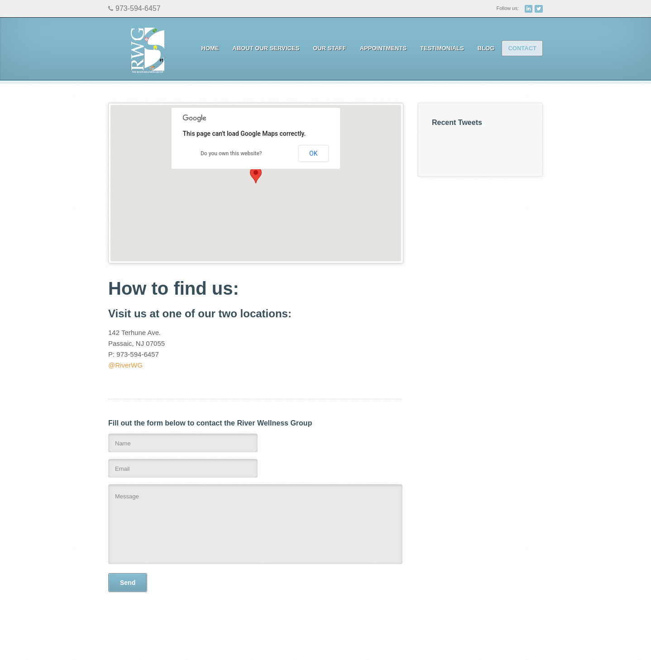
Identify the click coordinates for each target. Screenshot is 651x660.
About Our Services (263, 48)
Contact (522, 48)
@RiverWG (125, 365)
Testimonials (442, 48)
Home (210, 48)
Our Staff (329, 48)
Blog (486, 48)
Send (127, 582)
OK (313, 153)
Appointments (381, 48)
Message (255, 524)
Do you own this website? (231, 153)
